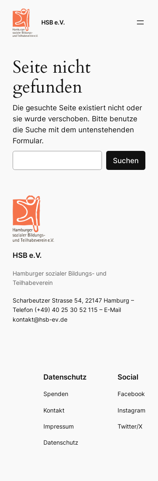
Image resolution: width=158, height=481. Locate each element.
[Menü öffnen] (140, 22)
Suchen (126, 160)
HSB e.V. (53, 22)
